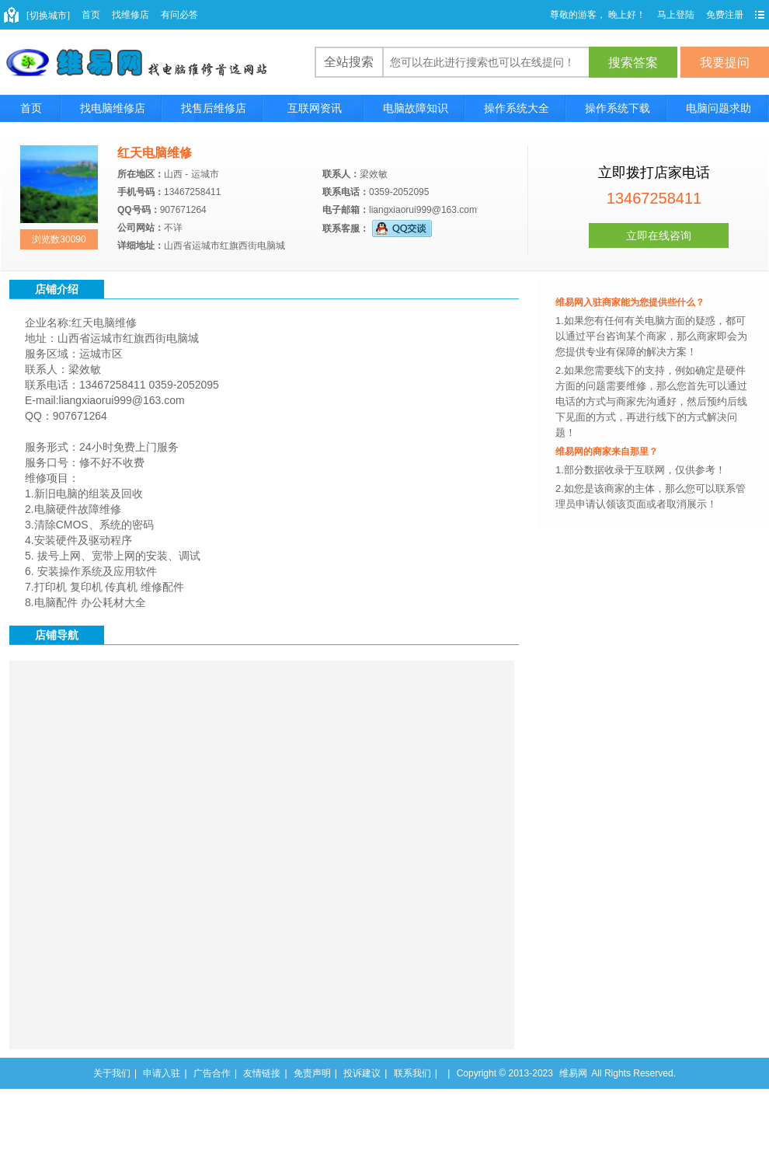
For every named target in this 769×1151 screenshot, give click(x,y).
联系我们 (412, 1073)
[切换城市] (48, 15)
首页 (91, 14)
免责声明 (312, 1073)
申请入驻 (161, 1073)
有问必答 (179, 14)
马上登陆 (675, 14)
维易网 (573, 1073)
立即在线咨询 (658, 235)
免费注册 (724, 14)
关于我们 (111, 1073)
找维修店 (130, 14)
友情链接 (261, 1073)
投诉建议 (362, 1073)
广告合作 (212, 1073)
